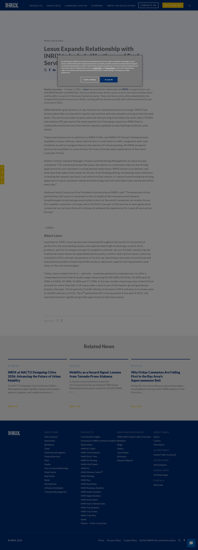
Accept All (109, 79)
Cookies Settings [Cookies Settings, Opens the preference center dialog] (89, 79)
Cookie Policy (97, 68)
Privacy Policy (110, 68)
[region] (99, 70)
